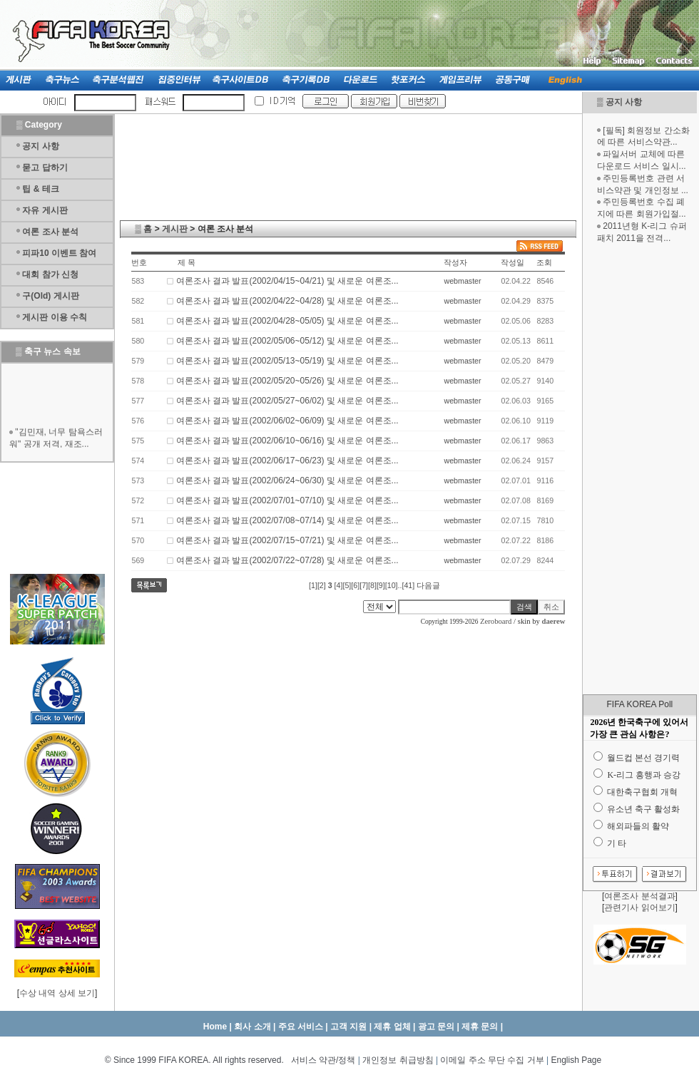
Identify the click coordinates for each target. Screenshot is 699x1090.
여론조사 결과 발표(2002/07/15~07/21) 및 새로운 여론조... (287, 540)
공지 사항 (624, 102)
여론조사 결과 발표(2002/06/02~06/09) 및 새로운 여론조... (287, 421)
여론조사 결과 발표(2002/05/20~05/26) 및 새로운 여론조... (287, 381)
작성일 (512, 262)
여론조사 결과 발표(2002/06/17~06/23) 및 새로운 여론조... (287, 461)
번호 (139, 262)
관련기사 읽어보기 (639, 907)
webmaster (462, 281)
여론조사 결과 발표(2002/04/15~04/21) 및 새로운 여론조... (287, 281)
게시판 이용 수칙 (54, 317)
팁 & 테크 (40, 189)
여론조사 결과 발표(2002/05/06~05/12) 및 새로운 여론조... (287, 341)
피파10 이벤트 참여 (59, 253)
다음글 (428, 585)
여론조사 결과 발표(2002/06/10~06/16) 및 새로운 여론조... (287, 441)
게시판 (175, 229)
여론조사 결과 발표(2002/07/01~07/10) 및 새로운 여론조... (287, 500)
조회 (544, 262)
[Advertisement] (640, 469)
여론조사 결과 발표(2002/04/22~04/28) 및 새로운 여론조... (287, 301)
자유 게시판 (44, 210)
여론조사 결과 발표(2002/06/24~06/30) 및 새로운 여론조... (287, 480)
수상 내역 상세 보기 (57, 993)
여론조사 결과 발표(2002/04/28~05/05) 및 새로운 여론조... (287, 321)
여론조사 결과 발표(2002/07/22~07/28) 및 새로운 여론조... (287, 560)
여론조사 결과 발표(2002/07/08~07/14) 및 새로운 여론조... (287, 520)
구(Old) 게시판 (50, 296)
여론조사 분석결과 (639, 896)
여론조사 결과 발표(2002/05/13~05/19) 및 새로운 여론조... (287, 361)
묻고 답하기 (44, 168)
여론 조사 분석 (50, 232)
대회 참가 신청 (50, 274)
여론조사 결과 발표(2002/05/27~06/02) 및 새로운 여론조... (287, 401)
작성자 (455, 262)
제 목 (186, 262)
